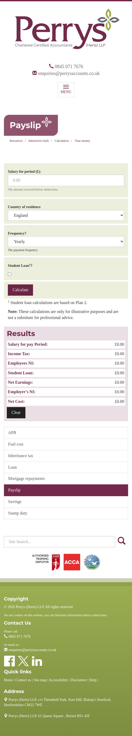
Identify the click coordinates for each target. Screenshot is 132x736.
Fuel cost (15, 444)
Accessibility (58, 680)
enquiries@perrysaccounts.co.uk (69, 73)
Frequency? (17, 233)
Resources (16, 141)
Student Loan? (20, 265)
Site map (40, 680)
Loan (12, 467)
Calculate (20, 290)
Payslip (14, 490)
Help (92, 680)
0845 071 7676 (69, 66)
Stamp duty (17, 513)
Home (8, 680)
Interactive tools (39, 141)
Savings (14, 501)
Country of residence (24, 207)
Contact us (23, 680)
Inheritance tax (20, 455)
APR (12, 432)
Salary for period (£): (24, 172)
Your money (82, 141)
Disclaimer (79, 680)
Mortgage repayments (26, 478)
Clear (16, 412)
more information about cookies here (83, 615)
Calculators (62, 141)
